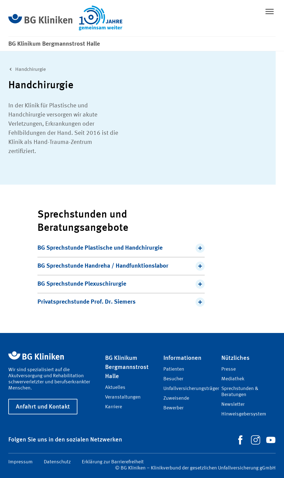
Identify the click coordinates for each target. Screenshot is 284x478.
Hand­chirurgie (26, 68)
